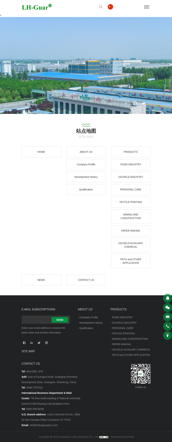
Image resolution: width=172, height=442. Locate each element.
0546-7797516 (34, 387)
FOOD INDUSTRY (130, 164)
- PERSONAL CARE (122, 328)
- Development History (90, 322)
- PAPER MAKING (121, 344)
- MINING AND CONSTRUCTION (129, 338)
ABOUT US (86, 151)
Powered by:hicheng (122, 436)
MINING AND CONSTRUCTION (131, 216)
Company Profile (86, 164)
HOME (41, 151)
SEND (59, 319)
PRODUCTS (131, 151)
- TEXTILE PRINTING (123, 333)
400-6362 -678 (34, 371)
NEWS (41, 279)
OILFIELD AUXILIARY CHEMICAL (130, 245)
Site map (28, 351)
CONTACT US (86, 279)
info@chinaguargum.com (44, 425)
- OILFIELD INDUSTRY (124, 322)
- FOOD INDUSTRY (122, 317)
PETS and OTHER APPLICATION (130, 261)
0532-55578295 (35, 409)
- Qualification (85, 328)
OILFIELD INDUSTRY (130, 177)
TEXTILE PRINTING (130, 202)
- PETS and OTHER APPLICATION (130, 355)
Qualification (86, 189)
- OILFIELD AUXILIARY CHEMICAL (131, 349)
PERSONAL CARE (130, 189)
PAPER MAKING (130, 230)
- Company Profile (88, 317)
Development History (86, 177)
